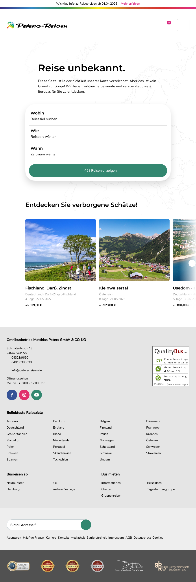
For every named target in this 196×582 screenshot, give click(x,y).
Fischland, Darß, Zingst (48, 288)
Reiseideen (154, 483)
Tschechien (60, 459)
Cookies (157, 538)
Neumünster (15, 483)
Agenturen (14, 538)
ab (33, 305)
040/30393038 (19, 362)
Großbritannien (17, 434)
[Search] (98, 116)
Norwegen (107, 440)
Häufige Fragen (33, 538)
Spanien (12, 459)
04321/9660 (17, 357)
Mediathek (78, 538)
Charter (106, 489)
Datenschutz (142, 538)
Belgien (105, 421)
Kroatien (152, 434)
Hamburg (13, 489)
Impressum (116, 538)
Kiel (54, 483)
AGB (129, 538)
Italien (104, 434)
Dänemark (153, 421)
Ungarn (105, 459)
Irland (57, 434)
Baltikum (59, 421)
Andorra (12, 421)
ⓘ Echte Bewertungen (177, 384)
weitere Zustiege (63, 489)
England (58, 427)
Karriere (51, 538)
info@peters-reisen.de (24, 370)
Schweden (153, 447)
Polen (11, 447)
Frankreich (153, 427)
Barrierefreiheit (97, 538)
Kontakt (63, 538)
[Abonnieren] (86, 524)
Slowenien (153, 453)
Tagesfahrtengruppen (161, 489)
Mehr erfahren (130, 4)
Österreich (153, 440)
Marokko (12, 440)
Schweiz (12, 453)
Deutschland (15, 427)
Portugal (59, 447)
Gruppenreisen (111, 496)
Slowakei (106, 453)
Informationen (111, 483)
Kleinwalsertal (113, 288)
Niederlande (61, 440)
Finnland (106, 427)
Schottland (107, 447)
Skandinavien (62, 453)
